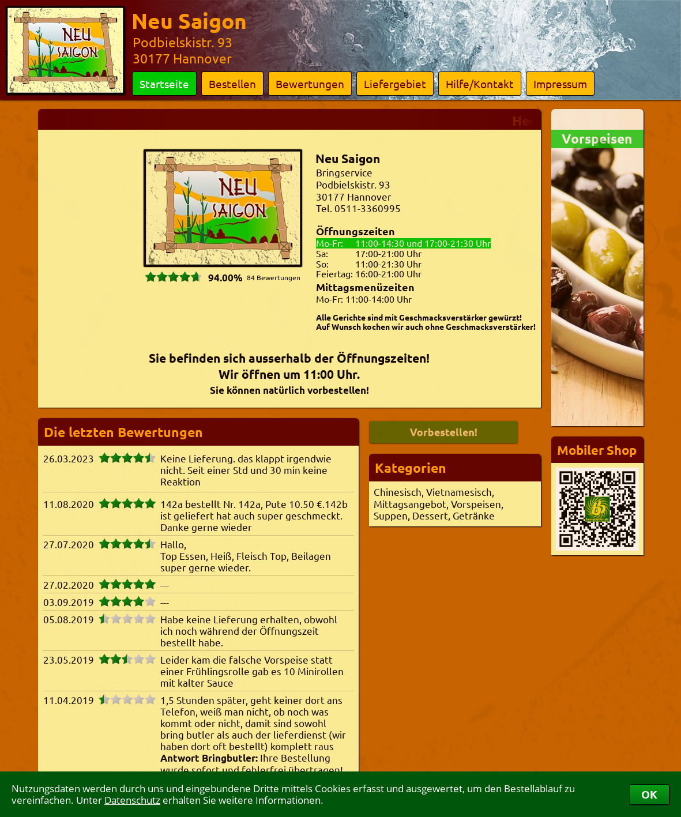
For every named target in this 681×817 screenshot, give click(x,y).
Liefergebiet (395, 84)
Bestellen (232, 84)
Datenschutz (132, 800)
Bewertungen (310, 84)
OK (649, 794)
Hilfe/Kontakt (480, 84)
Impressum (560, 84)
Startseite (164, 84)
